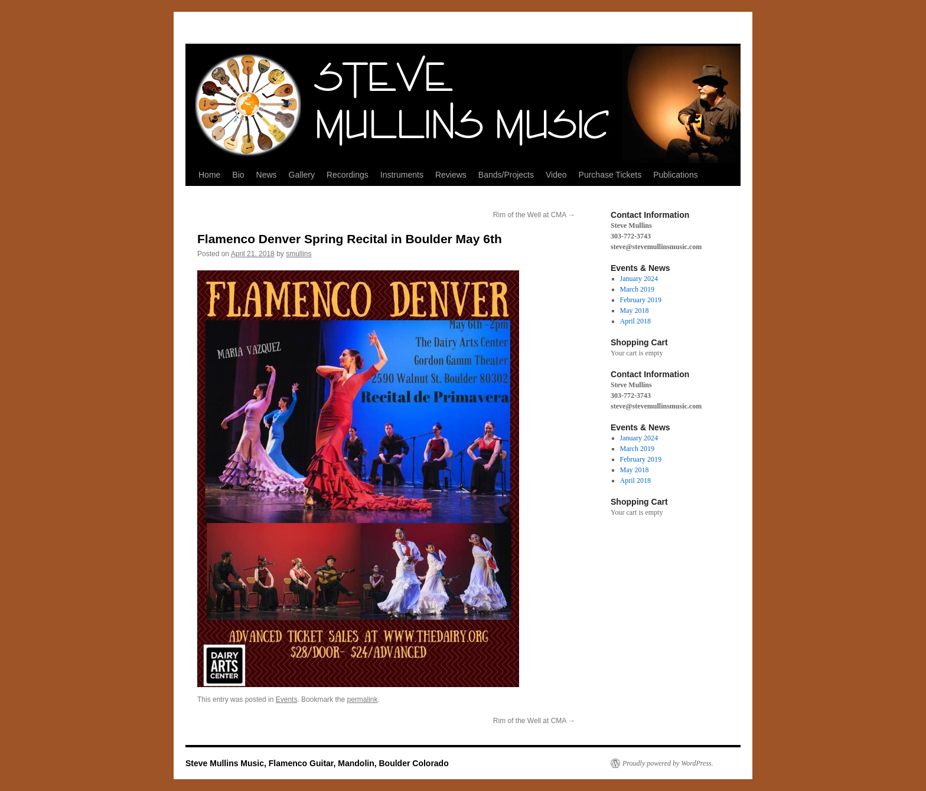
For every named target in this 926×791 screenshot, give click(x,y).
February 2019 (640, 300)
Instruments (401, 174)
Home (209, 174)
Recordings (348, 174)
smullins (298, 254)
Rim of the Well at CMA (534, 215)
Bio (238, 174)
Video (556, 174)
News (266, 174)
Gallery (302, 174)
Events (287, 699)
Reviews (451, 174)
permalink (362, 699)
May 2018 (634, 310)
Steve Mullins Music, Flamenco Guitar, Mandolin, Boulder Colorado (317, 763)
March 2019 (637, 289)
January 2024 (639, 278)
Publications (675, 174)
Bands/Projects (506, 174)
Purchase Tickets (610, 174)
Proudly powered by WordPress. (667, 763)
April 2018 (635, 321)
